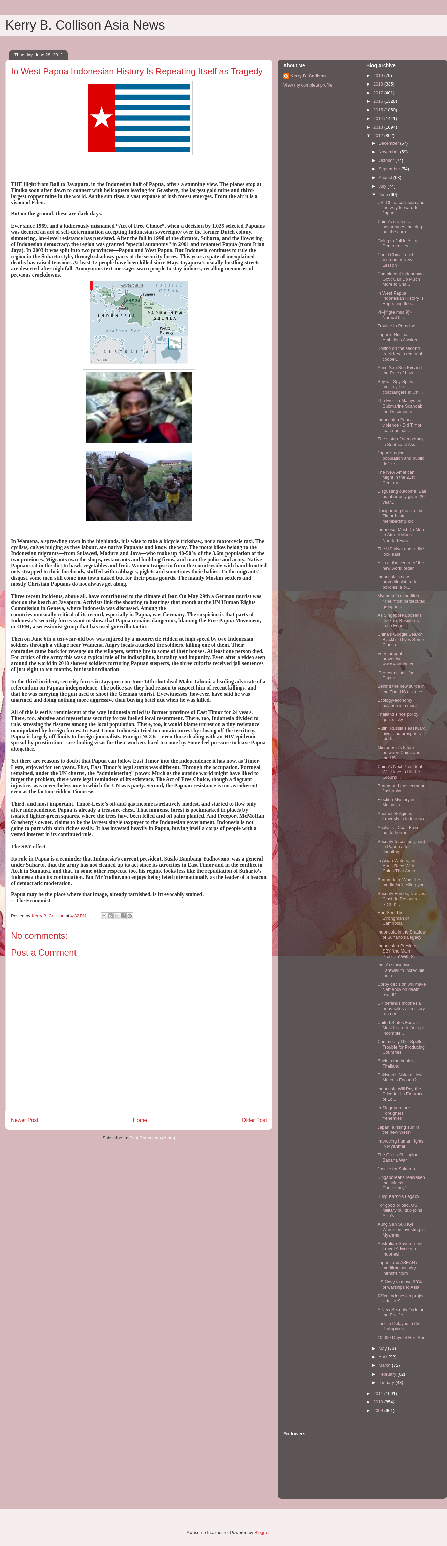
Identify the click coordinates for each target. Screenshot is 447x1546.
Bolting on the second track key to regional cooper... (399, 353)
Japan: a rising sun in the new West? (398, 1130)
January (387, 1382)
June (384, 194)
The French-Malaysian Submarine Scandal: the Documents (399, 406)
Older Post (254, 1120)
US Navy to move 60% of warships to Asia (399, 1284)
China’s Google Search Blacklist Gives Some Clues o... (400, 639)
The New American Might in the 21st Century (395, 477)
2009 (378, 1410)
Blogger (261, 1532)
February (388, 1374)
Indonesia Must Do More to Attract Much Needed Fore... (401, 535)
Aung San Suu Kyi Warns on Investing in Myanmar (401, 1229)
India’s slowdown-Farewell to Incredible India (400, 970)
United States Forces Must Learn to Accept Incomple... (400, 1028)
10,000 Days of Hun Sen (401, 1337)
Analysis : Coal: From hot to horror (398, 830)
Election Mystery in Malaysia (395, 802)
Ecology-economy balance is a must (397, 703)
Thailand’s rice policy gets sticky (397, 717)
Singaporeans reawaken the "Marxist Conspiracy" (401, 1182)
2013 (378, 127)
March (385, 1365)
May (383, 1348)
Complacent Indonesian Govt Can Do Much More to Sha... (400, 279)
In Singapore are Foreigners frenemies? (393, 1113)
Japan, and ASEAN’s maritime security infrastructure (397, 1268)
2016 (378, 101)
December (389, 143)
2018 (378, 84)
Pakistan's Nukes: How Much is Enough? (399, 1077)
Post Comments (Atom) (152, 1137)
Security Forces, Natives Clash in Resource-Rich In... (401, 899)
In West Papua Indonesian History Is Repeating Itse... (400, 298)
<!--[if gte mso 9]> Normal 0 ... (394, 314)
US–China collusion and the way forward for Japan (400, 207)
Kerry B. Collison (308, 75)
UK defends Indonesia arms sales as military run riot (401, 1008)
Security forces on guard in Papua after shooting (401, 846)
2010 (378, 1401)
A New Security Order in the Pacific (400, 1312)
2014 (378, 118)
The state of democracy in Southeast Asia (400, 441)
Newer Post (24, 1120)
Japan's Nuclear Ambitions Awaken (397, 337)
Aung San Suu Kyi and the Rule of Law (399, 370)
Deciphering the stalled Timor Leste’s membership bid (399, 516)
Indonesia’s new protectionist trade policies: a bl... (397, 582)
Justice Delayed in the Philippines (398, 1326)
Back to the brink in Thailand (396, 1063)
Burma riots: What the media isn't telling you (400, 882)
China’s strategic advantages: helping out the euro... (399, 226)
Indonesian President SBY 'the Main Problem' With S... (398, 951)
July (383, 186)
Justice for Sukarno (396, 1168)
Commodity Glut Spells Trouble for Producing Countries (401, 1047)
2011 (378, 1393)
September (390, 168)
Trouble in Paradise (396, 325)
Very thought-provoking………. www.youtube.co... (397, 658)
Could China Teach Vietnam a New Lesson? (395, 260)
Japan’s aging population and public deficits (400, 458)
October (387, 160)
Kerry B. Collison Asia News (85, 25)
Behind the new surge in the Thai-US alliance (400, 689)
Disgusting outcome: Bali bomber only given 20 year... (401, 496)
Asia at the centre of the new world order (400, 565)
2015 (378, 109)
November (389, 151)
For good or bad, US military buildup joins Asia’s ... (399, 1210)
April (384, 1356)
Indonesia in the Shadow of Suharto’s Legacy (401, 934)
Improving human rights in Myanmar (400, 1143)
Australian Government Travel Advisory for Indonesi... (399, 1249)
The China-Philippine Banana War (397, 1157)
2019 (378, 75)
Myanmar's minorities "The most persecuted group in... (401, 601)
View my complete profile (307, 85)
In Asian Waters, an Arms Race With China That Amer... (398, 865)
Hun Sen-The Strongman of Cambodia (393, 918)
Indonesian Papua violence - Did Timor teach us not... (399, 425)
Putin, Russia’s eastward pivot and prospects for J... (401, 733)
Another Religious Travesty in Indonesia (400, 816)
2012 (378, 135)
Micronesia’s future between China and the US (398, 752)
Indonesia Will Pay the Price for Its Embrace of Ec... (400, 1094)
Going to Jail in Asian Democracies (397, 243)
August (386, 177)
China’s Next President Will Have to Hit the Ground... (399, 771)
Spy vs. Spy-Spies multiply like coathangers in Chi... (400, 387)
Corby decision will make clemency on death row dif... (401, 989)
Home (140, 1120)
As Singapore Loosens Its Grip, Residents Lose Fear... (399, 620)
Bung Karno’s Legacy (398, 1196)
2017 (378, 92)
